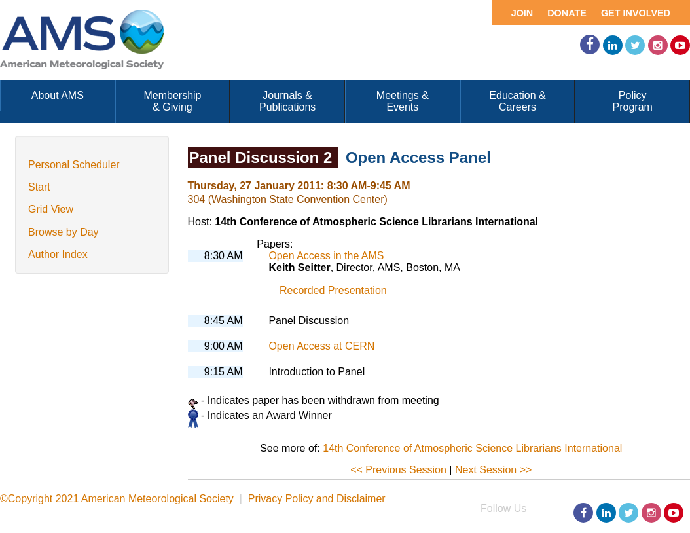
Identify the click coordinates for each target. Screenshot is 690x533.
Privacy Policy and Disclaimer (317, 498)
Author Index (58, 254)
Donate (567, 13)
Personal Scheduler (74, 164)
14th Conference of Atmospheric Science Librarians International (472, 448)
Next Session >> (493, 469)
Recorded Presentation (333, 290)
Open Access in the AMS (326, 255)
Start (39, 187)
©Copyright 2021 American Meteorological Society (117, 498)
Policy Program (633, 101)
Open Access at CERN (321, 346)
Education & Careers (517, 101)
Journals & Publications (287, 101)
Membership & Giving (172, 101)
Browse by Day (63, 232)
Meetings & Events (402, 101)
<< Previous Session (398, 469)
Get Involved (635, 13)
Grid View (50, 209)
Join (522, 13)
